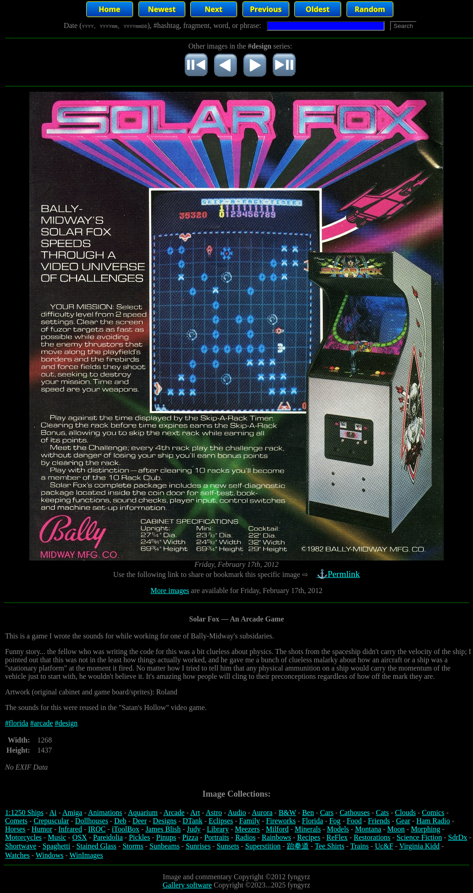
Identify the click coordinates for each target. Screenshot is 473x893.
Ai (52, 812)
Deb (120, 821)
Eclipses (221, 821)
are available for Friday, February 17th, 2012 (256, 590)
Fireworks (281, 821)
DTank (192, 821)
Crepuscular (51, 821)
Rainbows (276, 837)
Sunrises (198, 846)
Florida (312, 821)
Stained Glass (97, 846)
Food (354, 821)
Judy (194, 829)
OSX (79, 837)
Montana (368, 829)
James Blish (163, 829)
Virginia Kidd (419, 846)
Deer (139, 821)
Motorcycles (23, 837)
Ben (308, 812)
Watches (17, 855)
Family (249, 821)
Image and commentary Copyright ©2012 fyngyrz (236, 877)
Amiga (72, 812)
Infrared (70, 829)
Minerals (308, 829)
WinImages (86, 855)
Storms (132, 846)
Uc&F (384, 846)
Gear (403, 821)
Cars (326, 812)
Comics (433, 812)
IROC (96, 829)
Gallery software (187, 885)
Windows (50, 855)
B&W (287, 812)
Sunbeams (164, 846)
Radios (245, 837)
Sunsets (228, 846)
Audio (237, 812)
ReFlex (336, 837)
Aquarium (143, 812)
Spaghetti (56, 846)
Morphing (425, 829)
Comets (16, 821)
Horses (15, 829)
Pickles (139, 837)
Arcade (173, 812)
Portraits (216, 837)
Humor (42, 829)
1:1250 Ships (24, 812)
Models (338, 829)
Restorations (372, 837)
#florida (16, 723)
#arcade (41, 723)
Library (218, 829)
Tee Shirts (329, 846)
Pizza (190, 837)
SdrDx (458, 837)
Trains (359, 846)
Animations (105, 812)
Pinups (166, 837)
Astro (214, 812)
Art (195, 812)
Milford (277, 829)
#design (66, 723)
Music (57, 837)
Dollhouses (91, 821)
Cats (382, 812)
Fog (335, 821)
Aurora (262, 812)
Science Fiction (419, 837)
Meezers (247, 829)
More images (170, 590)
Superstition (262, 846)
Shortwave (20, 846)
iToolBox (125, 829)
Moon (396, 829)
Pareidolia (108, 837)
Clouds (405, 812)
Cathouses (355, 812)
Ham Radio (433, 821)
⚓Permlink (339, 574)
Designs (165, 821)
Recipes (308, 837)
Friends (379, 821)
